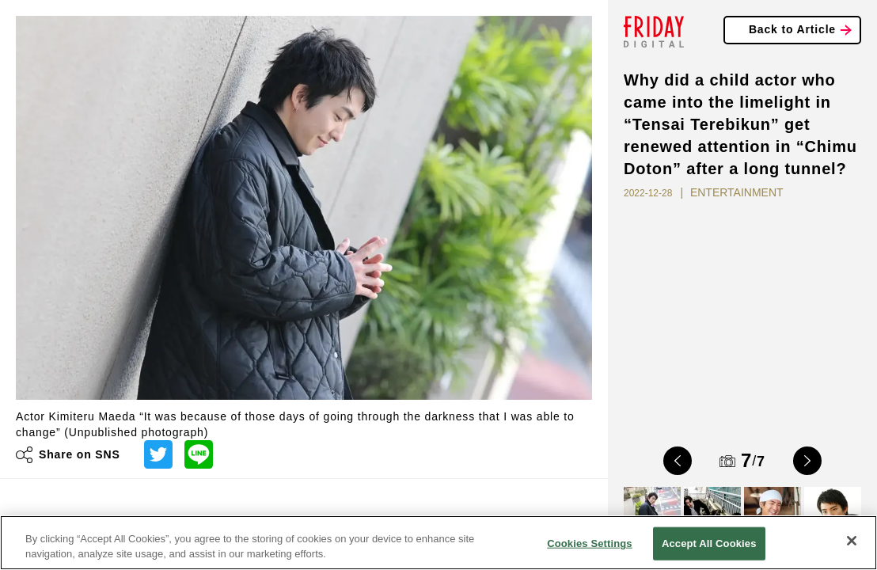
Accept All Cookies (709, 543)
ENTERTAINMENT (737, 192)
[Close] (851, 540)
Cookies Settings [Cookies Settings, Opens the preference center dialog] (589, 543)
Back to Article (792, 29)
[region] (438, 542)
